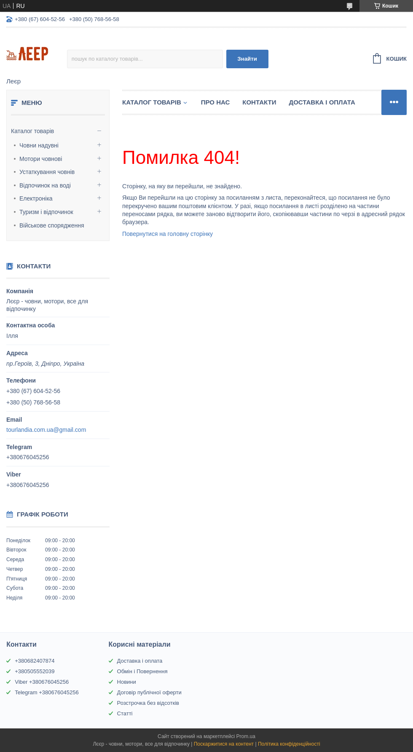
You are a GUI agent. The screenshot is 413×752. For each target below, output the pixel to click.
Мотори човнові (40, 158)
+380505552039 (34, 671)
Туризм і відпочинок (46, 212)
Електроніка (36, 198)
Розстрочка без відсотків (148, 703)
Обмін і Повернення (142, 671)
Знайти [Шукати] (247, 59)
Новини (126, 682)
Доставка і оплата (140, 661)
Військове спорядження (51, 225)
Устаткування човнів (47, 172)
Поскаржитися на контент (224, 744)
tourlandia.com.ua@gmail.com (46, 429)
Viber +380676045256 (42, 682)
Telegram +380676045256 (46, 692)
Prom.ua (245, 736)
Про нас (215, 102)
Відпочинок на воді (45, 185)
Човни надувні (39, 145)
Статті (125, 713)
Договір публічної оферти (149, 692)
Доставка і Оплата (322, 102)
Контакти (259, 102)
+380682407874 (34, 661)
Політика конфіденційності (289, 744)
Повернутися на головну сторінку (167, 233)
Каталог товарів (32, 131)
